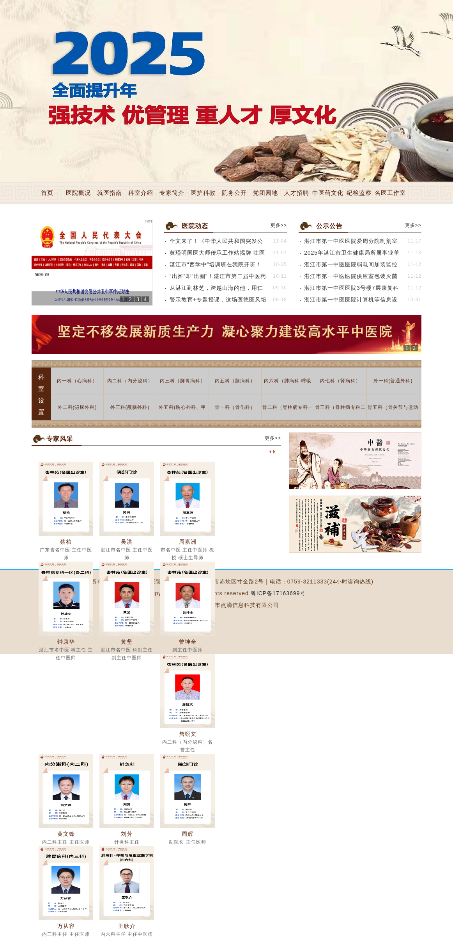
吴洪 (127, 542)
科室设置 (41, 395)
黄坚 (127, 642)
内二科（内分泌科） (130, 381)
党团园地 (265, 192)
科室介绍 (140, 192)
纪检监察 (359, 192)
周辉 (187, 834)
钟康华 (66, 642)
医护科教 (203, 192)
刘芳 (127, 834)
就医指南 (109, 192)
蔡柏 (66, 542)
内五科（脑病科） (235, 381)
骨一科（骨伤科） (235, 407)
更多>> (279, 226)
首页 (47, 192)
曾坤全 (187, 642)
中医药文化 (327, 192)
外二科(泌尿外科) (77, 407)
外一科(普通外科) (393, 381)
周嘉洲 (187, 542)
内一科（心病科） (77, 381)
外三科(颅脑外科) (130, 407)
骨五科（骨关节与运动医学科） (393, 413)
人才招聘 (296, 192)
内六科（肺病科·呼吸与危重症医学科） (287, 386)
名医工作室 (390, 192)
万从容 (66, 926)
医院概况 (78, 192)
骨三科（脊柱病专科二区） (340, 413)
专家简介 (171, 192)
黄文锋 (66, 834)
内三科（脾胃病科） (182, 381)
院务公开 (234, 192)
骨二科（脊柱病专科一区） (287, 413)
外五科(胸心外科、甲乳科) (182, 413)
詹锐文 (187, 734)
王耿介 (127, 926)
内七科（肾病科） (340, 381)
